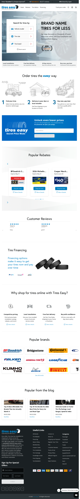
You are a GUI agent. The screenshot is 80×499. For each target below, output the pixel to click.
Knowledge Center (38, 455)
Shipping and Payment (54, 439)
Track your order (61, 7)
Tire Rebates (36, 436)
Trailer (64, 445)
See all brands (39, 375)
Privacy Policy (51, 453)
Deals (22, 7)
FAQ (49, 445)
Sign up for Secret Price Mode (44, 136)
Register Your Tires (53, 442)
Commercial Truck (67, 447)
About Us (50, 436)
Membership (36, 445)
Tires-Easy (36, 496)
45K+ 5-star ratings (9, 441)
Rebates (27, 7)
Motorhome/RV (66, 450)
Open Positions (52, 461)
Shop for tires (18, 188)
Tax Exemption (37, 461)
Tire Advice (35, 7)
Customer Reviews (53, 447)
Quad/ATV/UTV (66, 453)
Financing (43, 7)
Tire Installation (37, 450)
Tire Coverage (36, 453)
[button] (2, 230)
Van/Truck (65, 442)
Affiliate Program (52, 455)
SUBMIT (12, 482)
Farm (63, 461)
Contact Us (51, 434)
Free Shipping (36, 458)
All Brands (35, 434)
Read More (6, 417)
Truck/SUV (65, 439)
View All (64, 464)
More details (10, 324)
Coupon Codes (37, 447)
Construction (65, 458)
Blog (49, 458)
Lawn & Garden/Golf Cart (69, 456)
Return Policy (36, 442)
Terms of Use (51, 450)
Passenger (65, 437)
